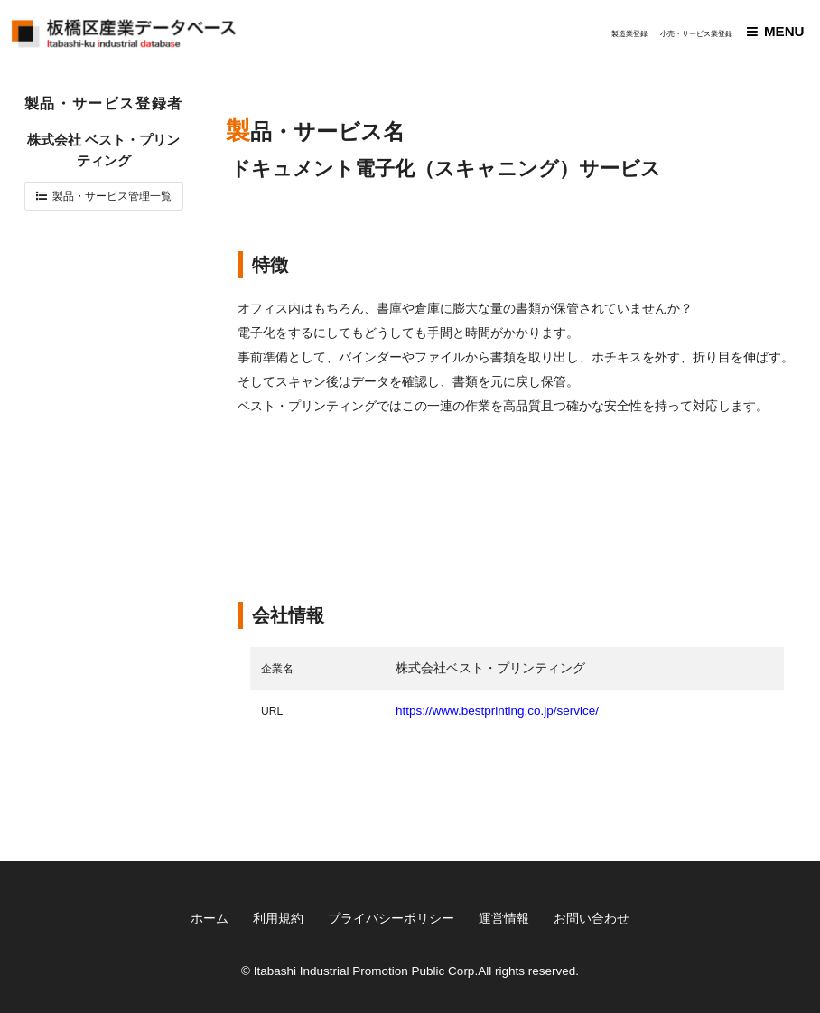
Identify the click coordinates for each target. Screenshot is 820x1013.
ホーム (209, 918)
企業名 (277, 668)
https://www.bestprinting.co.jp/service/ (497, 711)
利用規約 (278, 918)
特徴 (270, 265)
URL (272, 711)
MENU (784, 31)
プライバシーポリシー (391, 918)
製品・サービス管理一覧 (112, 196)
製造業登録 (629, 34)
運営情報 (504, 918)
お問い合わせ (591, 918)
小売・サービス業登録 (696, 34)
